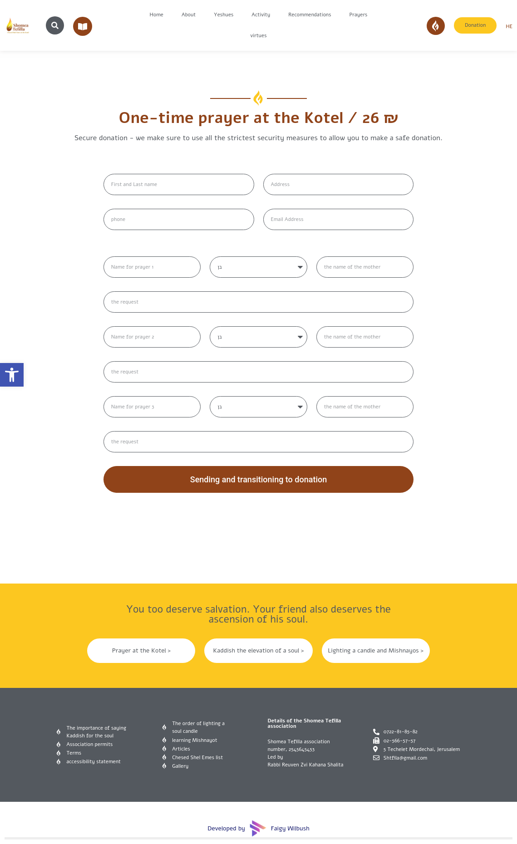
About (189, 14)
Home (156, 14)
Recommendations (309, 14)
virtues (258, 35)
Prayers (359, 14)
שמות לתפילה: (125, 248)
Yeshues (223, 14)
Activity (260, 14)
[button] (12, 375)
